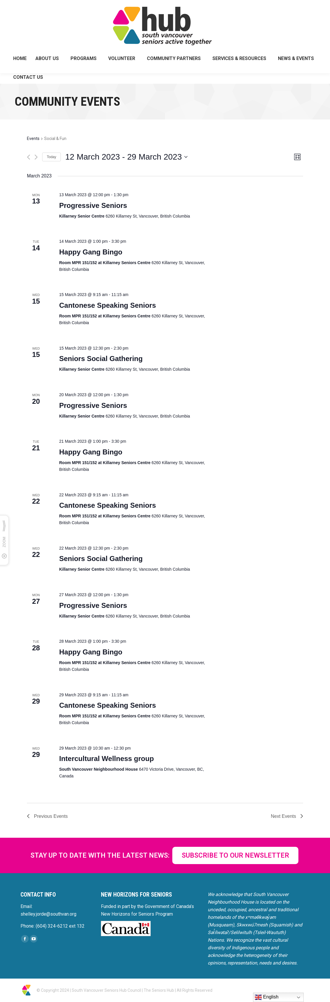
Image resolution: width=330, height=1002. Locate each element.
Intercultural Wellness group (106, 758)
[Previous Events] (28, 157)
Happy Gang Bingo (90, 252)
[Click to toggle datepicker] (126, 157)
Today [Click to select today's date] (51, 157)
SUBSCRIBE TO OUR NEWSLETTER (235, 855)
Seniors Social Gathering (100, 359)
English (267, 997)
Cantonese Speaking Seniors (107, 305)
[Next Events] (36, 157)
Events (33, 138)
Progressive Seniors (93, 205)
